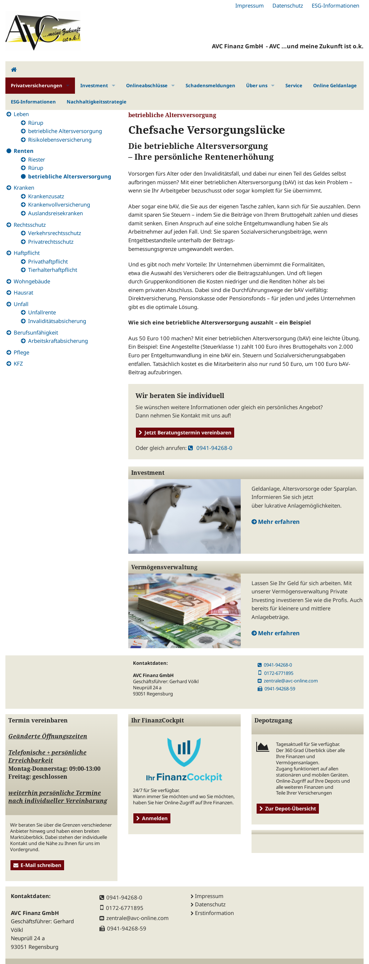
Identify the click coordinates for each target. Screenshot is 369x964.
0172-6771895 (275, 673)
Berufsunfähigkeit (36, 332)
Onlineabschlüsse (147, 85)
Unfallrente (42, 312)
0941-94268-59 (276, 688)
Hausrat (23, 292)
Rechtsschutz (30, 224)
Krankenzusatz (46, 196)
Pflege (21, 352)
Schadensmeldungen (210, 85)
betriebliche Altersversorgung (65, 130)
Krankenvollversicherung (59, 204)
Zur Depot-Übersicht (287, 808)
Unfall (21, 304)
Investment (94, 85)
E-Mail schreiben (37, 865)
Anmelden (152, 818)
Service (293, 85)
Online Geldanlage (335, 85)
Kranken (24, 187)
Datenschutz (287, 5)
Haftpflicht (27, 252)
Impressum (249, 5)
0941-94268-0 (210, 447)
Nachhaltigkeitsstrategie (96, 101)
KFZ (18, 363)
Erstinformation (214, 912)
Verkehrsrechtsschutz (54, 232)
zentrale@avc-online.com (288, 680)
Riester (36, 159)
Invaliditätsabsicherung (57, 320)
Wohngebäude (32, 281)
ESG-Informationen (335, 5)
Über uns (256, 85)
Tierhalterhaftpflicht (52, 269)
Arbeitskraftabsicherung (58, 340)
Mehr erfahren (279, 522)
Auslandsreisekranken (55, 213)
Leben (21, 114)
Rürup (35, 122)
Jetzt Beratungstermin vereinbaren (185, 432)
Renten (24, 150)
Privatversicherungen (36, 85)
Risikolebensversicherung (60, 139)
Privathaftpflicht (48, 261)
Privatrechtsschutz (51, 241)
